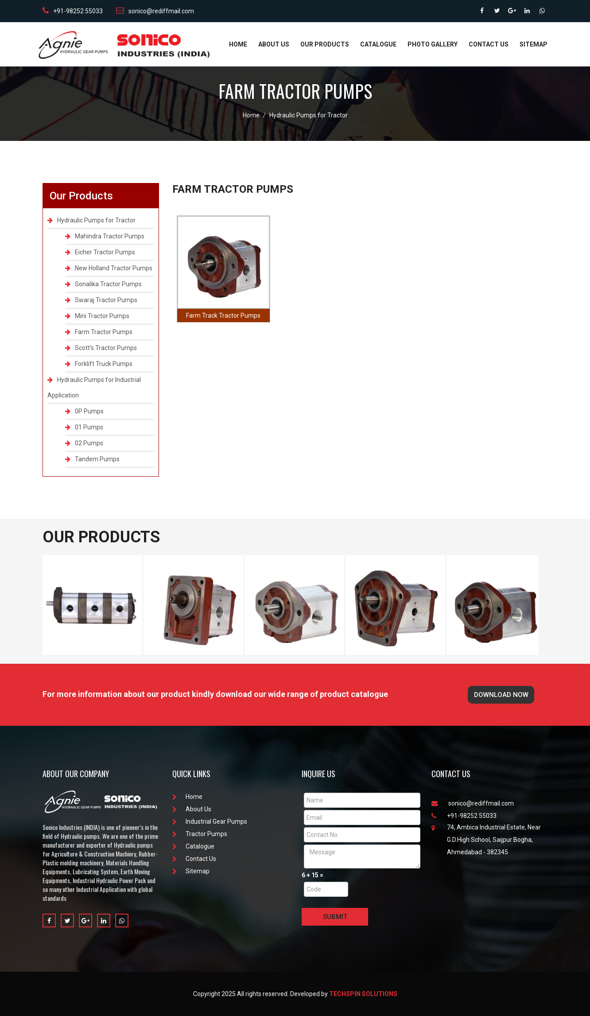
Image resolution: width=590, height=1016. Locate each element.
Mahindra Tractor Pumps (104, 236)
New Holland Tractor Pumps (108, 268)
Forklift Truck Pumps (98, 363)
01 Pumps (84, 427)
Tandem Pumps (92, 459)
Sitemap (533, 44)
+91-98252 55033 (73, 11)
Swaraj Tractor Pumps (101, 300)
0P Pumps (84, 411)
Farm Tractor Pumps (98, 331)
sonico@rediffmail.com (155, 11)
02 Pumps (84, 443)
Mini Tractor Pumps (97, 315)
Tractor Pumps (199, 833)
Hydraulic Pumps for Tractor (308, 115)
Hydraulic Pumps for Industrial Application (94, 387)
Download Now (501, 695)
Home (238, 44)
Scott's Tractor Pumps (101, 347)
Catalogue (378, 44)
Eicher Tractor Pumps (100, 252)
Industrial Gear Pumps (209, 821)
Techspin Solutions (363, 993)
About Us (273, 44)
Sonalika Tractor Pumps (103, 284)
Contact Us (488, 44)
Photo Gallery (433, 44)
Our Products (324, 44)
